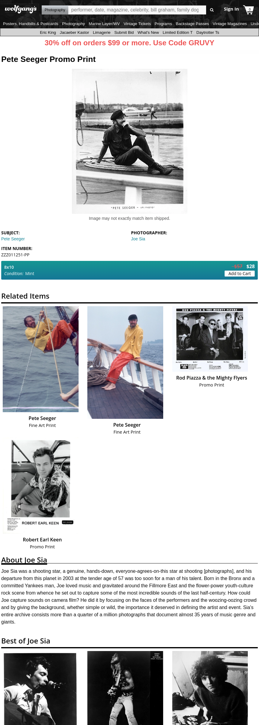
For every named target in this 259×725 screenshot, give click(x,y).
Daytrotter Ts (207, 32)
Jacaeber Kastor (74, 32)
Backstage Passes (192, 23)
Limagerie (102, 32)
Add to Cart (239, 273)
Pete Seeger (13, 238)
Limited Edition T (178, 32)
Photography (73, 23)
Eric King (48, 32)
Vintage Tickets (137, 23)
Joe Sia (138, 238)
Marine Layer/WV (104, 23)
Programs (163, 23)
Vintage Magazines (230, 23)
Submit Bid (124, 32)
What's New (148, 32)
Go (211, 10)
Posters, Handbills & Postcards (30, 23)
